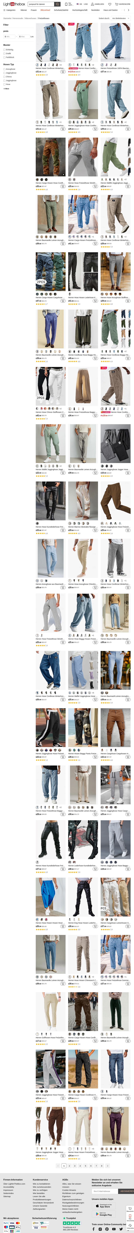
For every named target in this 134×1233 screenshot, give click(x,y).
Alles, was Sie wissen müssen (71, 1185)
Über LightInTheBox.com (14, 1184)
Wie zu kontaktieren (41, 1184)
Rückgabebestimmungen (73, 1203)
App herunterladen (130, 1219)
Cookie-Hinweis (69, 1190)
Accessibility (8, 1187)
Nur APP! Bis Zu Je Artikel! (71, 4)
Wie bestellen (39, 1193)
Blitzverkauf (45, 10)
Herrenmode (19, 18)
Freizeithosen (43, 18)
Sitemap (7, 1196)
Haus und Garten (111, 10)
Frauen (34, 10)
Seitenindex (8, 1193)
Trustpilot (69, 1218)
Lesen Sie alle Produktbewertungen (42, 1198)
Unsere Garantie (40, 1206)
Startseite (7, 18)
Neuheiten (95, 10)
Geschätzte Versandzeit (43, 1203)
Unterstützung (130, 1228)
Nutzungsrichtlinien (70, 1206)
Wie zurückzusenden (42, 1187)
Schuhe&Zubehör (61, 10)
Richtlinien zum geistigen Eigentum (73, 1194)
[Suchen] (41, 4)
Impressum (8, 1190)
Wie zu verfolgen (40, 1190)
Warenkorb (130, 1209)
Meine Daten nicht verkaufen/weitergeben (72, 1210)
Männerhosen (31, 18)
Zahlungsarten (39, 1209)
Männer (24, 10)
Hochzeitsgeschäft (79, 10)
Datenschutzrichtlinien (72, 1199)
